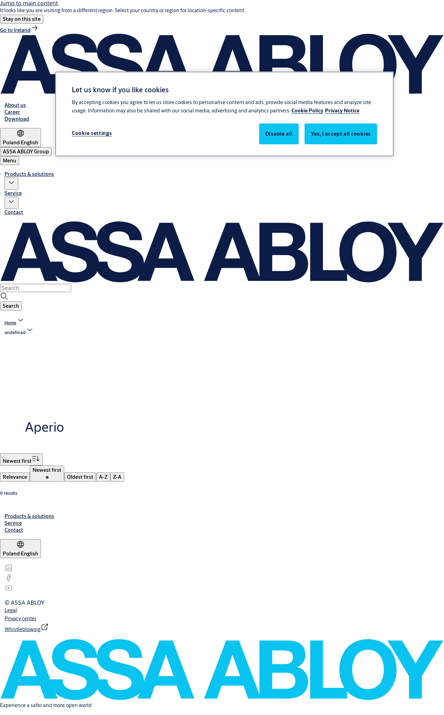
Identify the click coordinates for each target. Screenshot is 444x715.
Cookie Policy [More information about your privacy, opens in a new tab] (307, 110)
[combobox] (35, 288)
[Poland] (20, 137)
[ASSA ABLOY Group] (26, 151)
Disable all (278, 133)
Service (13, 193)
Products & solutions (29, 174)
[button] (21, 19)
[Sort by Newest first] (21, 459)
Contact (14, 212)
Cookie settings (92, 133)
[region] (224, 113)
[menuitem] (15, 477)
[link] (19, 30)
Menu (9, 160)
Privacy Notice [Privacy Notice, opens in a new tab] (342, 110)
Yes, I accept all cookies (341, 133)
